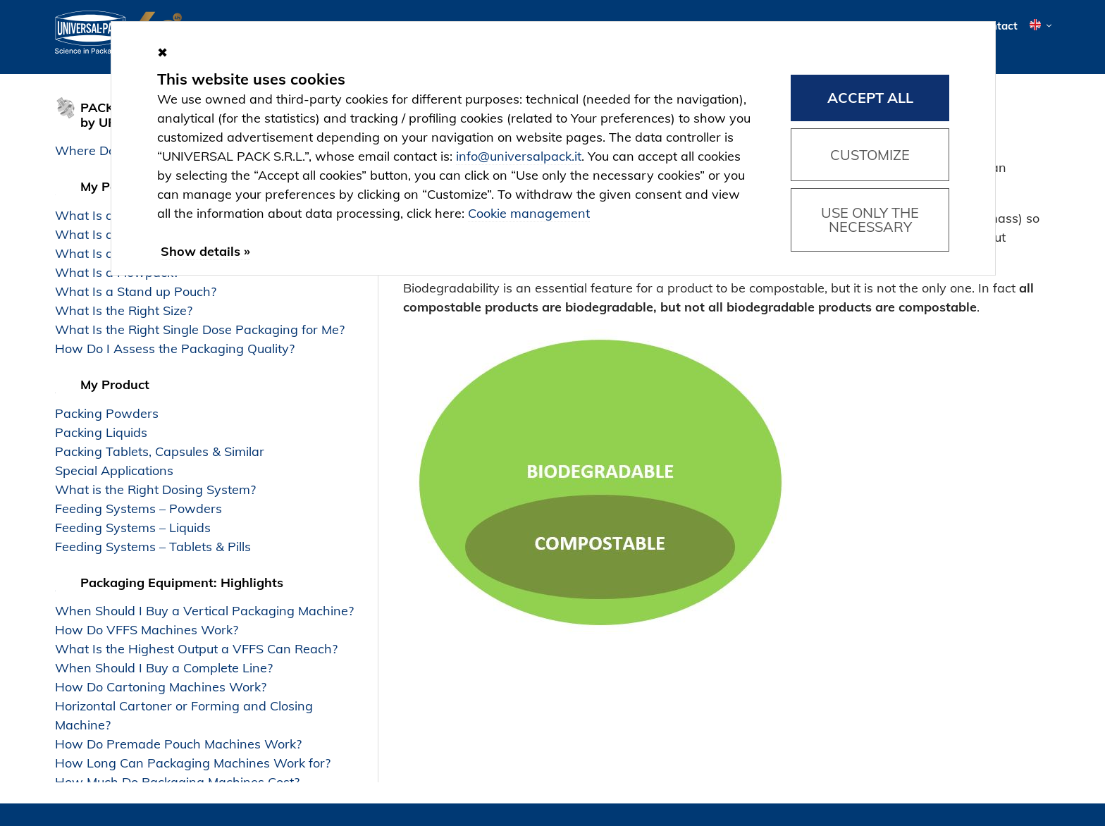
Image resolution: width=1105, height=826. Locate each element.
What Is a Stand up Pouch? (135, 291)
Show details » (205, 251)
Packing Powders (107, 413)
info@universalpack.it (518, 156)
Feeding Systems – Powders (138, 508)
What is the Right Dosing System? (155, 489)
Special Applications (114, 470)
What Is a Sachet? (109, 215)
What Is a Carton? (109, 253)
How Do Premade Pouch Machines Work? (178, 744)
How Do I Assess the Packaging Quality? (175, 348)
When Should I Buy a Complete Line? (164, 668)
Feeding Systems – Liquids (133, 527)
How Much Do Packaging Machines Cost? (177, 782)
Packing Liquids (101, 432)
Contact (997, 26)
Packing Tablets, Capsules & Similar (159, 451)
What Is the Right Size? (123, 310)
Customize (870, 155)
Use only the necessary (870, 219)
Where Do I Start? (108, 150)
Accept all (870, 97)
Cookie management (529, 213)
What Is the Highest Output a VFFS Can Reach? (196, 649)
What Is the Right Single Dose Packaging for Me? (200, 329)
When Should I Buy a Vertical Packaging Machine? (204, 611)
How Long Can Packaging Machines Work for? (193, 763)
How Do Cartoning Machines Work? (160, 687)
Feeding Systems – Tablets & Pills (153, 546)
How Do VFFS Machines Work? (146, 630)
